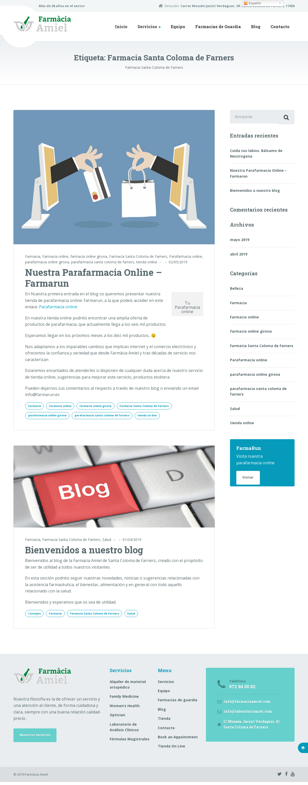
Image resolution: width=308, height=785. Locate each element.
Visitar (249, 479)
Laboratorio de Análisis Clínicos (124, 730)
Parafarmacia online (185, 256)
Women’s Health (125, 708)
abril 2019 (238, 255)
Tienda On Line (171, 749)
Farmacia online (55, 256)
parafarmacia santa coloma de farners (102, 262)
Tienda (164, 721)
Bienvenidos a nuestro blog (84, 551)
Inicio (121, 26)
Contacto (280, 26)
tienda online (146, 262)
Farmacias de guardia (177, 703)
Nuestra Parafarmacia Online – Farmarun (93, 277)
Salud (106, 541)
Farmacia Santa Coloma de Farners (138, 256)
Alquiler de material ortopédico (128, 687)
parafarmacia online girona (47, 262)
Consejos (35, 615)
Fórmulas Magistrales (129, 742)
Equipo (178, 26)
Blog (255, 26)
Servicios (147, 26)
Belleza (236, 290)
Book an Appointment (178, 739)
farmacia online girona (88, 256)
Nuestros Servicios (37, 738)
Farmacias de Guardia (218, 26)
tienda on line (166, 417)
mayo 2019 (239, 241)
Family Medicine (124, 699)
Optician (117, 717)
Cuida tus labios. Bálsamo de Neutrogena (256, 155)
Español (252, 3)
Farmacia (32, 256)
